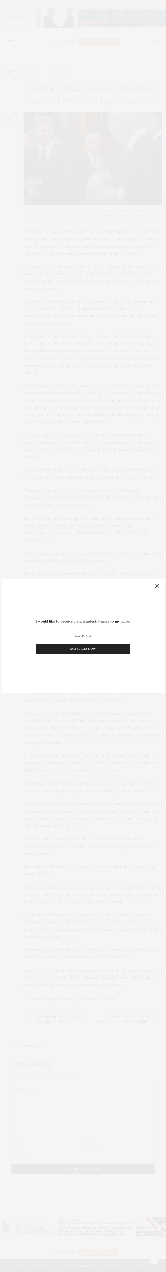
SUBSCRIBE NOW (83, 648)
